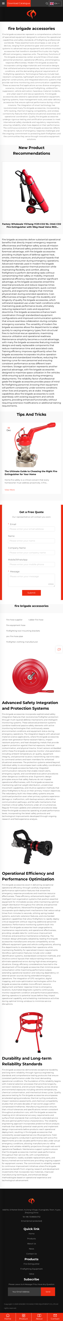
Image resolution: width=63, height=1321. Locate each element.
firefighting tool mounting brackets (23, 631)
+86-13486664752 (32, 1217)
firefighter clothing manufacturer (22, 642)
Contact (55, 1317)
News (31, 1249)
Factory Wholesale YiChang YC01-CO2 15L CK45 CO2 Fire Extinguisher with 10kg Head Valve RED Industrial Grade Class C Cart (31, 226)
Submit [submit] (31, 592)
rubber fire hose (35, 619)
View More (10, 490)
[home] (31, 14)
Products (31, 1238)
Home (7, 1317)
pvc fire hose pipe (14, 636)
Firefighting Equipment (31, 1269)
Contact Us (31, 1254)
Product (23, 1317)
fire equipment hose (15, 625)
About (39, 1317)
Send (48, 1292)
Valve (31, 1274)
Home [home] (31, 1233)
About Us (31, 1243)
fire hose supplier (14, 619)
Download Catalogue (18, 3)
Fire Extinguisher (32, 1264)
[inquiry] (59, 649)
